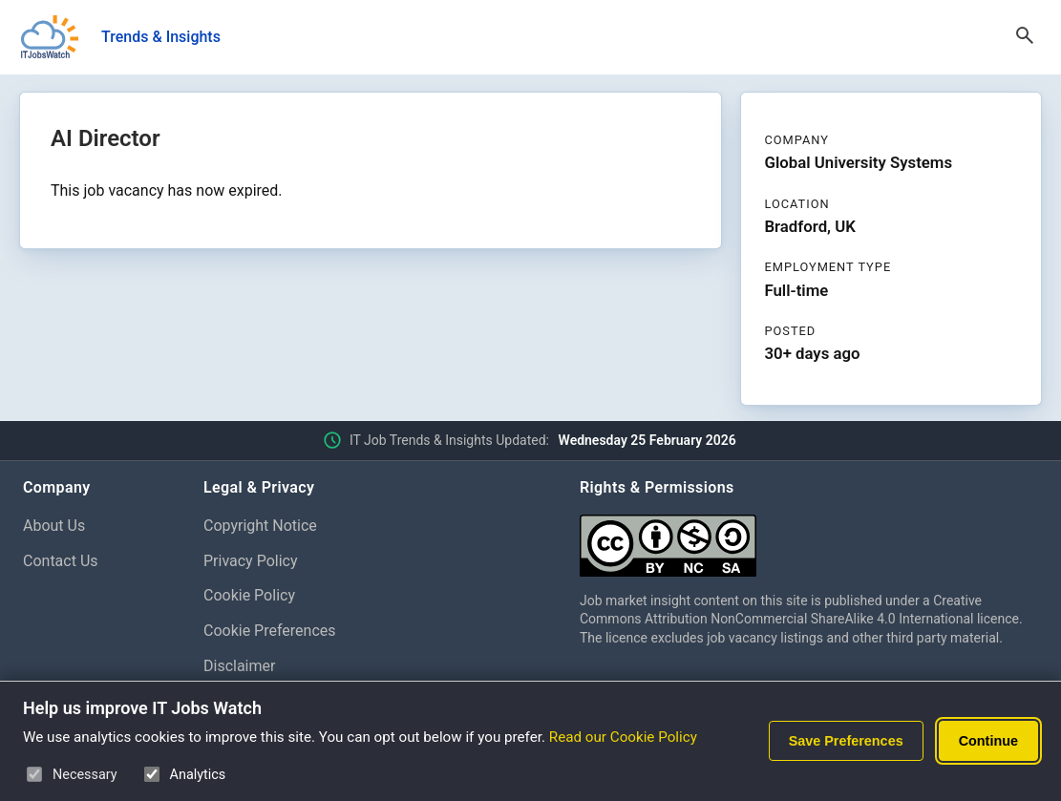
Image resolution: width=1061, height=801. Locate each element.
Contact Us (60, 561)
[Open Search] (1025, 37)
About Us (54, 525)
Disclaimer (239, 666)
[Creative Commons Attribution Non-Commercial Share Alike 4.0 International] (809, 538)
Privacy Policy (250, 561)
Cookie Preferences (269, 631)
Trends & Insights (161, 37)
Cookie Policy (249, 595)
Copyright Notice (260, 525)
